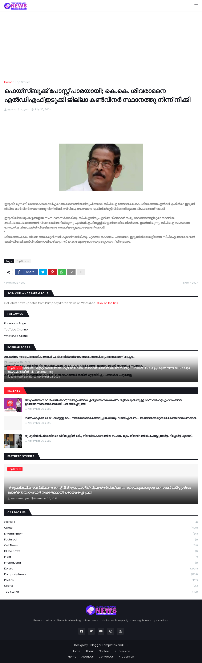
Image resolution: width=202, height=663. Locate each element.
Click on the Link (107, 303)
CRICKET (101, 522)
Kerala (101, 569)
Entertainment (101, 534)
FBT (126, 645)
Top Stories (23, 82)
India (101, 557)
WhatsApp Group (16, 336)
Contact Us (106, 657)
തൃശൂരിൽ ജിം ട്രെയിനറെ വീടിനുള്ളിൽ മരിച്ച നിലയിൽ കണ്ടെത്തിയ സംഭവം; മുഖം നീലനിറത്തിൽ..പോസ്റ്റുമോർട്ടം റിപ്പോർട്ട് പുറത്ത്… (109, 436)
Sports (101, 586)
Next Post (189, 283)
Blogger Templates (103, 645)
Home (8, 82)
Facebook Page (15, 323)
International (101, 563)
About (89, 651)
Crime (101, 528)
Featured (101, 540)
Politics (101, 580)
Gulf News (101, 545)
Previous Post (15, 283)
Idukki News (101, 551)
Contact (104, 651)
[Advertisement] (101, 48)
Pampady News (101, 574)
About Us (87, 657)
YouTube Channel (16, 330)
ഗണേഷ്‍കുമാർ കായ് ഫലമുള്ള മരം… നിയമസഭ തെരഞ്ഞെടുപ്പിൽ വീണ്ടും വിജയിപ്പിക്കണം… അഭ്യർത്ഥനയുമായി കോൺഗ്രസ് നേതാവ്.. (111, 418)
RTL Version (122, 651)
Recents (13, 391)
